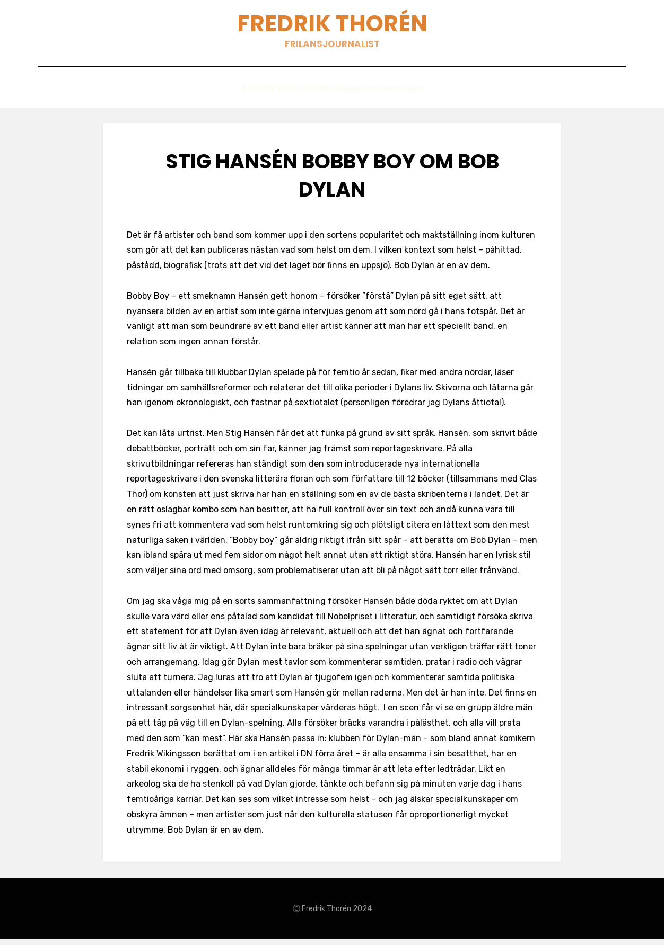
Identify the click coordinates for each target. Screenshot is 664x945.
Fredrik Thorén (332, 26)
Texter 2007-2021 (249, 96)
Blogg (319, 96)
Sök (444, 96)
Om (410, 96)
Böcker (369, 96)
